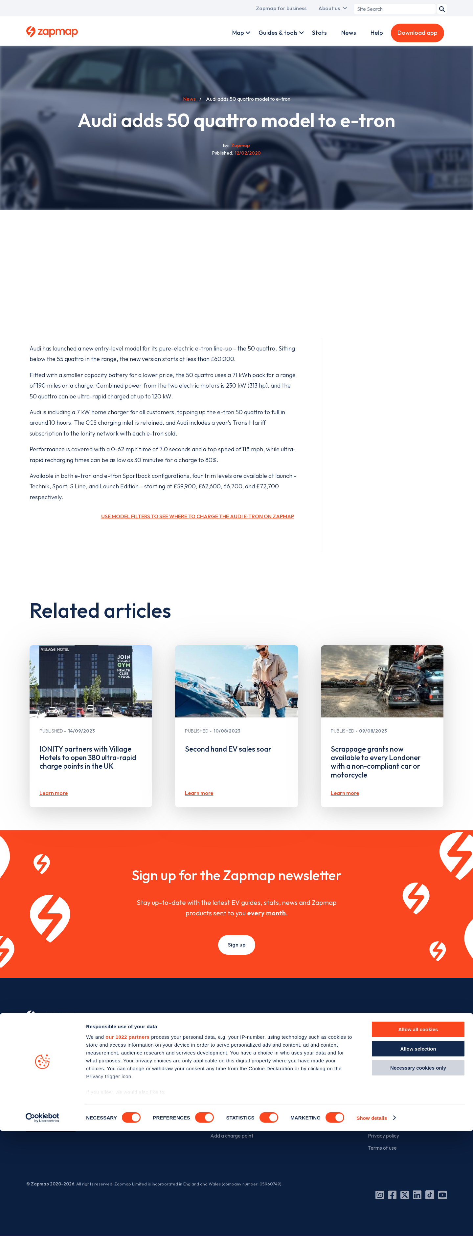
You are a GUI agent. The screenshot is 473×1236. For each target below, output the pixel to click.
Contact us (380, 1110)
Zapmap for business (281, 8)
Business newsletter (311, 1074)
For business (307, 1016)
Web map (221, 1049)
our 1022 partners (127, 1142)
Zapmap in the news (390, 1086)
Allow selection (418, 1154)
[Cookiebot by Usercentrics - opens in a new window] (42, 1223)
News (348, 32)
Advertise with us (308, 1061)
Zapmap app (224, 1037)
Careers (377, 1074)
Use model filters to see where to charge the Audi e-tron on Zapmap (197, 516)
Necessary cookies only (418, 1173)
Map (238, 32)
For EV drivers (231, 1016)
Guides (218, 1074)
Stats (319, 32)
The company (388, 1016)
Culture (376, 1061)
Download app (417, 32)
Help (377, 32)
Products (299, 1037)
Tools (216, 1061)
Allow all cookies (418, 1135)
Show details (371, 1223)
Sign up (236, 944)
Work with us (303, 1049)
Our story (379, 1037)
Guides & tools (278, 32)
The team (379, 1049)
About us (329, 8)
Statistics (220, 1086)
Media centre (383, 1098)
